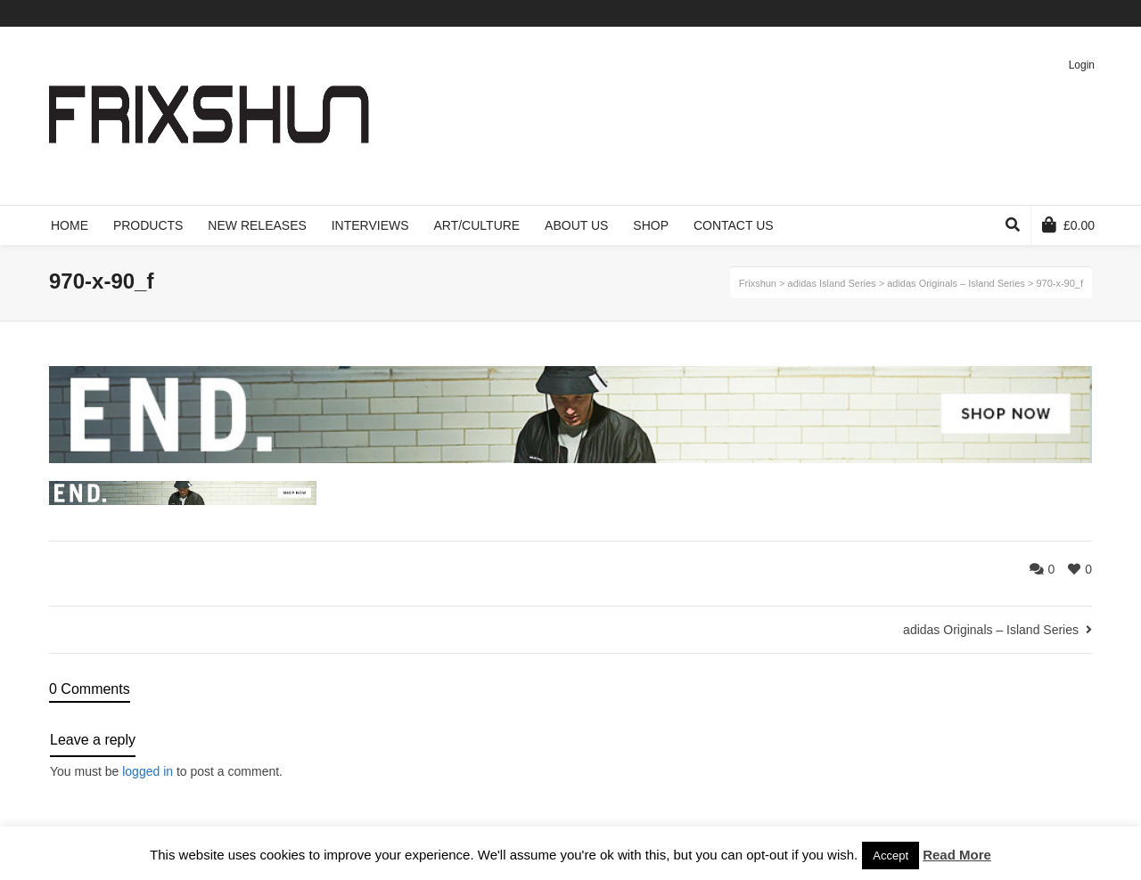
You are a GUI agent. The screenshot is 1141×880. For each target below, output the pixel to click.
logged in (147, 771)
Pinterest (1064, 13)
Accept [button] (890, 855)
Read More (957, 854)
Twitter (986, 13)
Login (1082, 65)
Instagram (1090, 13)
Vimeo (1038, 13)
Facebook (1012, 13)
